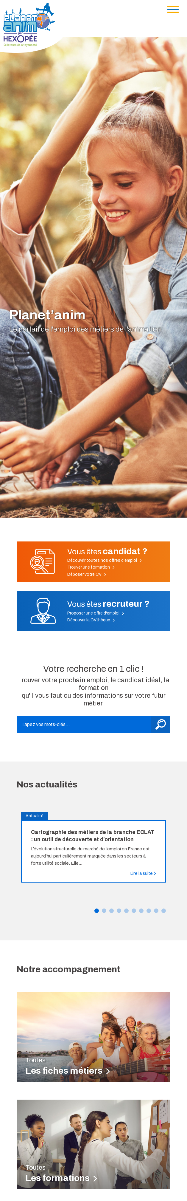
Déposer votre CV (86, 574)
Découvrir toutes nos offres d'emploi (104, 560)
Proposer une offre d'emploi (95, 613)
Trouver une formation (91, 567)
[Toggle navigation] (173, 9)
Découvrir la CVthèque (91, 620)
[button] (96, 911)
